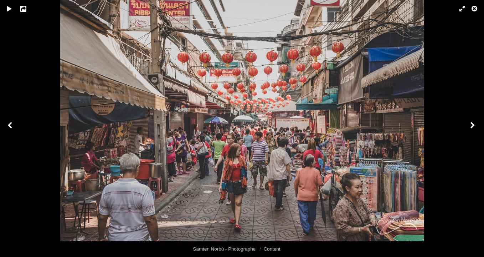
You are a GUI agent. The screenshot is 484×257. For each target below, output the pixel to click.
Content (272, 249)
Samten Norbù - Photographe (225, 249)
